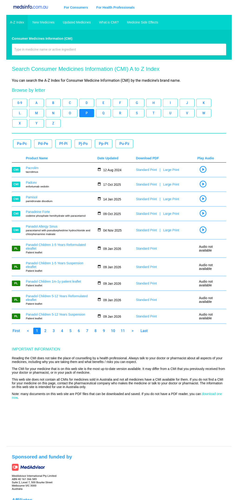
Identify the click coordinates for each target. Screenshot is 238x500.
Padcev (31, 182)
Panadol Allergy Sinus (41, 226)
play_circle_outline (203, 169)
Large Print (171, 170)
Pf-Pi (63, 143)
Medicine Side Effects (142, 22)
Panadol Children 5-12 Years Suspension (55, 314)
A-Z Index (17, 22)
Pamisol (31, 197)
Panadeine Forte (38, 212)
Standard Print (146, 170)
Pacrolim (32, 168)
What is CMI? (109, 22)
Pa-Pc (22, 143)
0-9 (19, 103)
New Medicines (44, 22)
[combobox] (119, 51)
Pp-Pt (103, 143)
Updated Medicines (77, 22)
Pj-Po (83, 143)
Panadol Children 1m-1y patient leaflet (53, 281)
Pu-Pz (124, 143)
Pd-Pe (43, 143)
